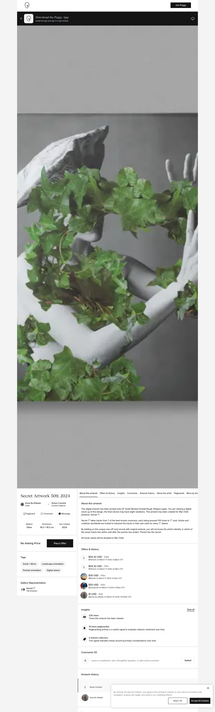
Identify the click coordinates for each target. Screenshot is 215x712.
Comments (132, 493)
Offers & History (107, 493)
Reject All (177, 701)
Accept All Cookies (200, 701)
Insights (121, 493)
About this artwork (89, 493)
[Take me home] (27, 5)
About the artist (164, 493)
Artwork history (147, 493)
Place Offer (60, 543)
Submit (188, 660)
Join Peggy (180, 5)
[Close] (208, 688)
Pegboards (179, 493)
